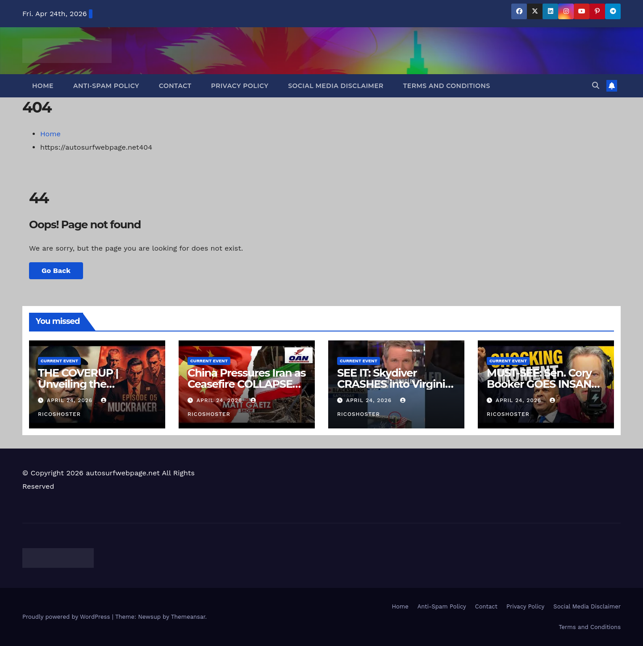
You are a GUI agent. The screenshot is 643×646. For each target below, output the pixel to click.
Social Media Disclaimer (336, 86)
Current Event (59, 360)
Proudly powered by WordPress (67, 616)
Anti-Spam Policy (106, 86)
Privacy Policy (240, 86)
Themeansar (188, 616)
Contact (175, 86)
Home (43, 86)
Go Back (56, 270)
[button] (595, 85)
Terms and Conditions (446, 86)
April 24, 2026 (71, 400)
